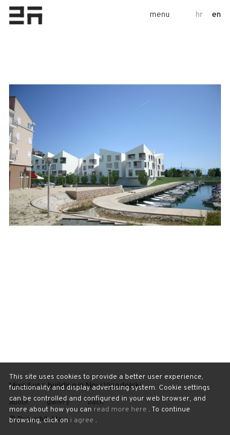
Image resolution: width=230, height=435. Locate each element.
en (216, 15)
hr (199, 15)
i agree (82, 420)
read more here (120, 409)
